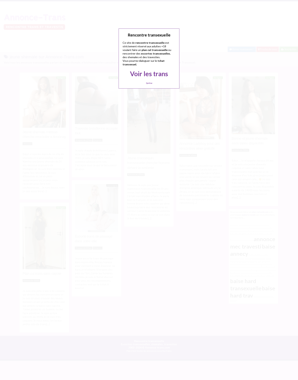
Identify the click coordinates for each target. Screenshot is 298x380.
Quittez (149, 83)
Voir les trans (149, 74)
